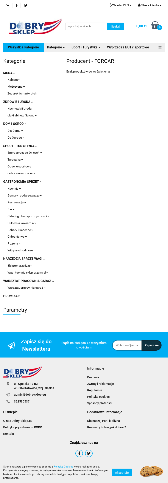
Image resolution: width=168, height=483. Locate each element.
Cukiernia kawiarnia (22, 223)
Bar (11, 209)
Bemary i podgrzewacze (25, 195)
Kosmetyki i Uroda (20, 108)
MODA (9, 73)
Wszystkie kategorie (23, 47)
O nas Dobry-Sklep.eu (18, 421)
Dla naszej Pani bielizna (103, 421)
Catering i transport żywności (28, 216)
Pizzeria (14, 243)
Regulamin (94, 390)
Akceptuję (122, 472)
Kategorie (56, 47)
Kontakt (8, 433)
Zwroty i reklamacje (100, 383)
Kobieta (14, 79)
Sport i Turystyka (86, 47)
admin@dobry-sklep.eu (30, 394)
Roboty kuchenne (20, 230)
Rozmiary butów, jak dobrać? (106, 427)
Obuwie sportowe (19, 166)
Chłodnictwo (17, 236)
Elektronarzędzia (20, 265)
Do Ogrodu (16, 137)
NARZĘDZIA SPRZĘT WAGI (24, 259)
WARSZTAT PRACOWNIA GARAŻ (28, 281)
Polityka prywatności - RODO (22, 427)
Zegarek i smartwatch (22, 93)
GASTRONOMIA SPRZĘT (22, 182)
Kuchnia (14, 188)
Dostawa (93, 377)
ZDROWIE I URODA (18, 102)
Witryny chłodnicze (20, 250)
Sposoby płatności (99, 403)
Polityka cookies (98, 396)
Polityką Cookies (63, 466)
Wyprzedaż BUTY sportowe (128, 47)
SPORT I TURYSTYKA (20, 146)
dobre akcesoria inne (21, 173)
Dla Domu (15, 130)
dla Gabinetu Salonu (22, 115)
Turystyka (15, 159)
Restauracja (17, 202)
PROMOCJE (11, 296)
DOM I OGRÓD (14, 124)
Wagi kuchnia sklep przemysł (28, 272)
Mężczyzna (16, 86)
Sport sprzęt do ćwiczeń (25, 152)
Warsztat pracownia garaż (26, 287)
